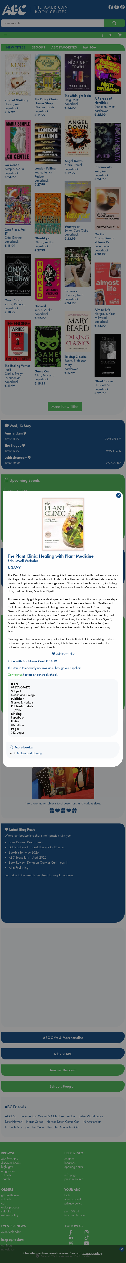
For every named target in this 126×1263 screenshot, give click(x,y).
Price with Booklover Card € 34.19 (32, 661)
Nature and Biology (29, 753)
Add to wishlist (63, 654)
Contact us (15, 674)
